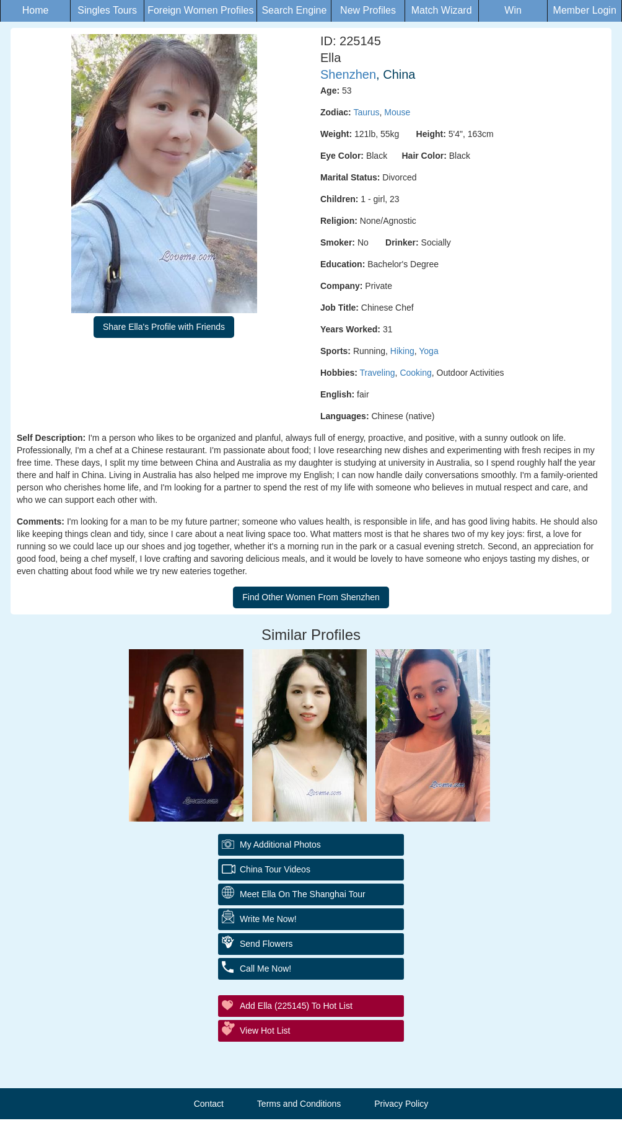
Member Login (584, 10)
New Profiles (368, 10)
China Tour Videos (275, 869)
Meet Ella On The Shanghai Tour (303, 894)
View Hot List (265, 1030)
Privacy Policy (401, 1104)
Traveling (377, 373)
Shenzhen (348, 74)
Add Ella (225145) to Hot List (296, 1006)
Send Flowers (266, 944)
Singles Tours (107, 10)
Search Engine (293, 10)
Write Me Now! (268, 919)
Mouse (397, 112)
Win (513, 10)
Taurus (366, 112)
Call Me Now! (265, 968)
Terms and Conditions (299, 1104)
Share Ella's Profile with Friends (164, 327)
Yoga (428, 351)
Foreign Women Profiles (200, 10)
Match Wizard (441, 10)
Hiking (402, 351)
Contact (209, 1104)
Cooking (415, 373)
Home (35, 10)
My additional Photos (280, 844)
